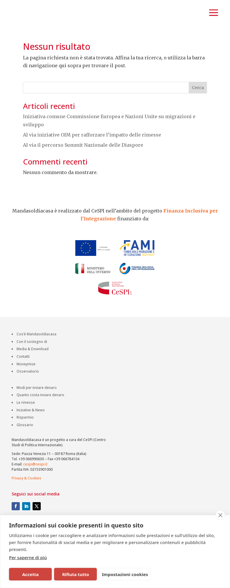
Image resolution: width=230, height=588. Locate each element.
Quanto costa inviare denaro (40, 411)
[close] (220, 515)
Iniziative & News (31, 426)
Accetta (30, 574)
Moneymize (26, 380)
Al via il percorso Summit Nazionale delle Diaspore (83, 160)
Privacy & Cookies (26, 493)
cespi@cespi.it (35, 479)
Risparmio (25, 433)
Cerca (198, 103)
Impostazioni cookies (125, 574)
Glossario (25, 440)
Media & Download (33, 365)
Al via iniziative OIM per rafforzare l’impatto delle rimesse (92, 150)
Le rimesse (26, 418)
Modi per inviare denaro (37, 403)
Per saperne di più (28, 557)
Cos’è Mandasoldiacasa (36, 350)
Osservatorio (28, 387)
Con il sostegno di (32, 357)
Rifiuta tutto (75, 574)
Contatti (23, 372)
